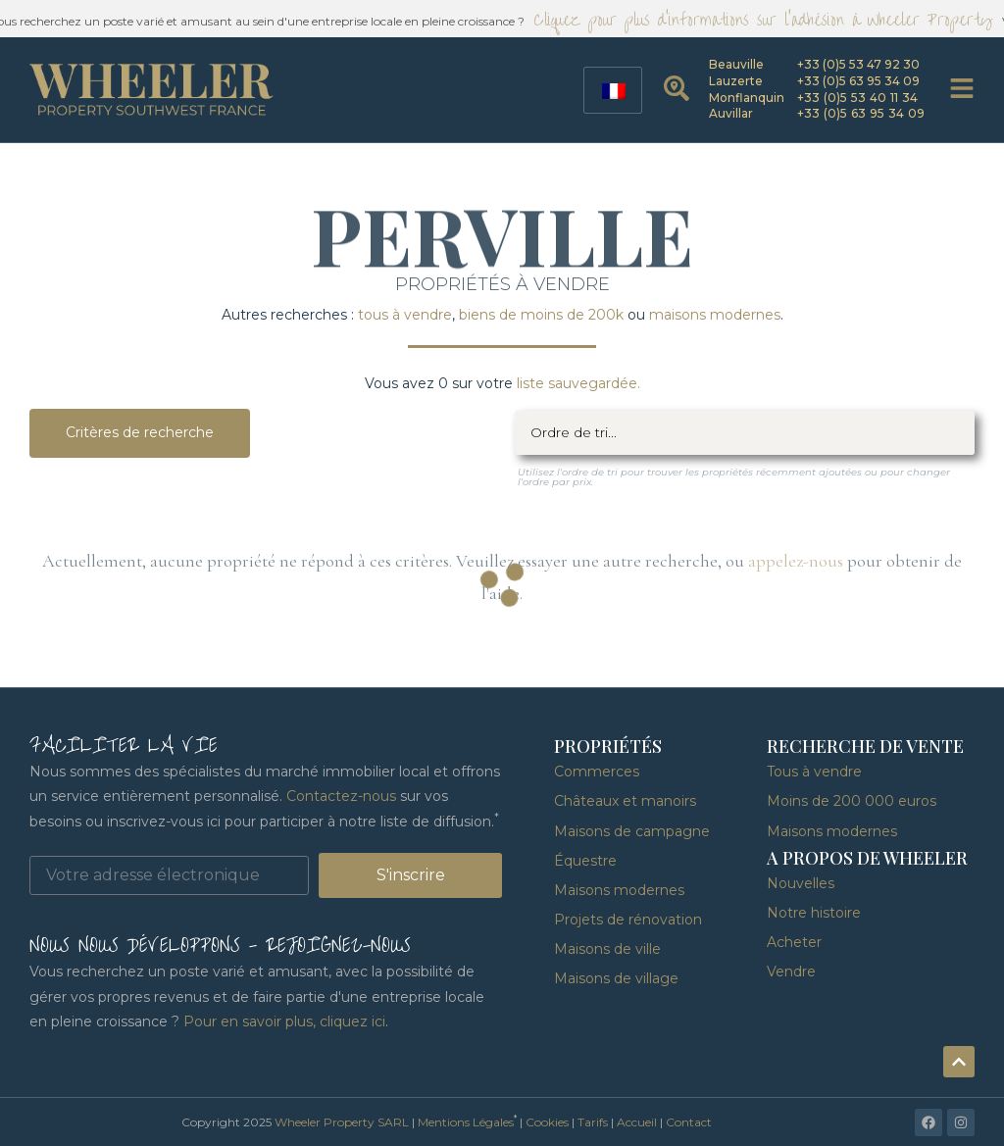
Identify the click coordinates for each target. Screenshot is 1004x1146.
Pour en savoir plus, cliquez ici (284, 1021)
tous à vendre (405, 315)
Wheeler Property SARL (342, 1122)
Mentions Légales (466, 1122)
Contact (689, 1122)
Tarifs (592, 1122)
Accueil (637, 1122)
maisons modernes (714, 315)
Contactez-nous (341, 796)
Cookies (547, 1122)
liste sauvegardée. (578, 383)
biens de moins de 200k (541, 315)
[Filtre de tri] (745, 433)
